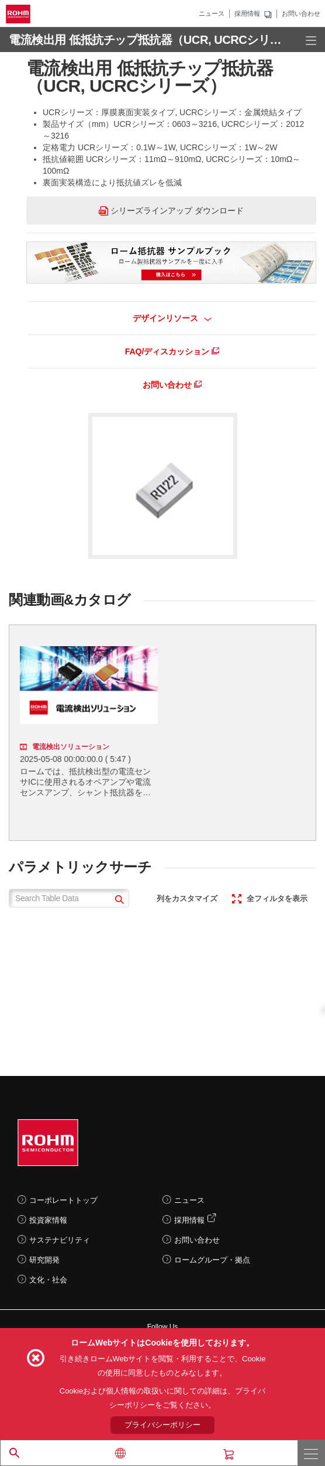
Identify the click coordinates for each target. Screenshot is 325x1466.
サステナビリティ (59, 1240)
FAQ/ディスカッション (172, 351)
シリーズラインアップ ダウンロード (171, 211)
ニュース (211, 13)
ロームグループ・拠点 (212, 1259)
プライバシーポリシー (162, 1424)
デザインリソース (172, 318)
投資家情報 (48, 1220)
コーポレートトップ (63, 1200)
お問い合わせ (301, 13)
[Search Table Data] (69, 898)
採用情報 (247, 13)
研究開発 (44, 1259)
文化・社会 (48, 1279)
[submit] (118, 901)
